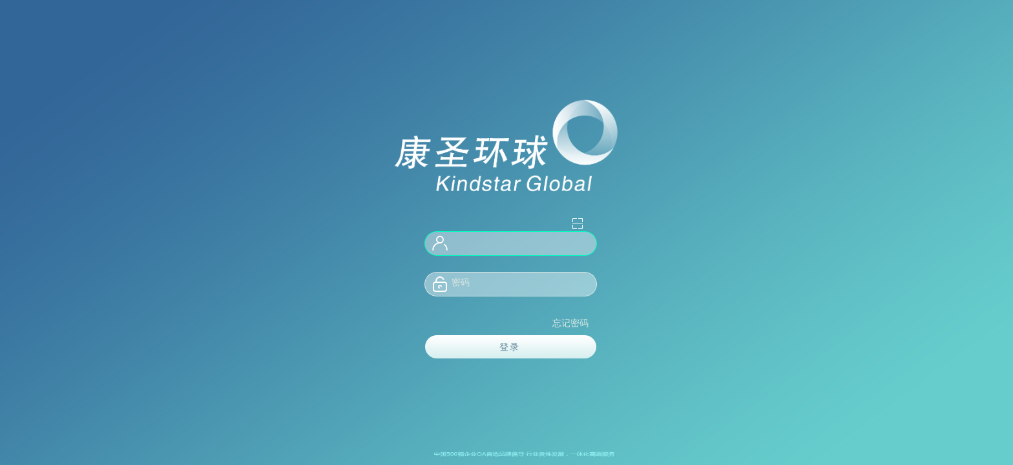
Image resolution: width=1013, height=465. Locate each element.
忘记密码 (570, 323)
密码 (461, 282)
